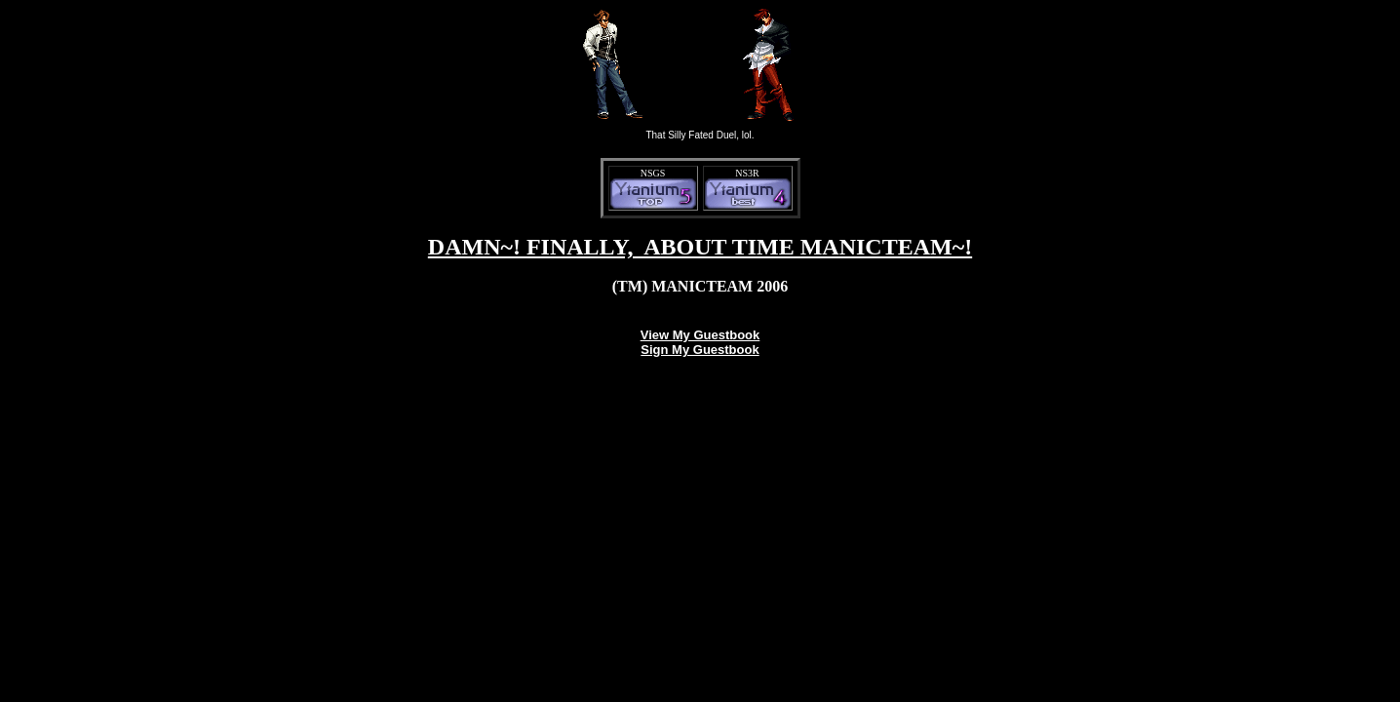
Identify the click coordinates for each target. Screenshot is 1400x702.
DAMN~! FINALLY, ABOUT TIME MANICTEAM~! (700, 246)
